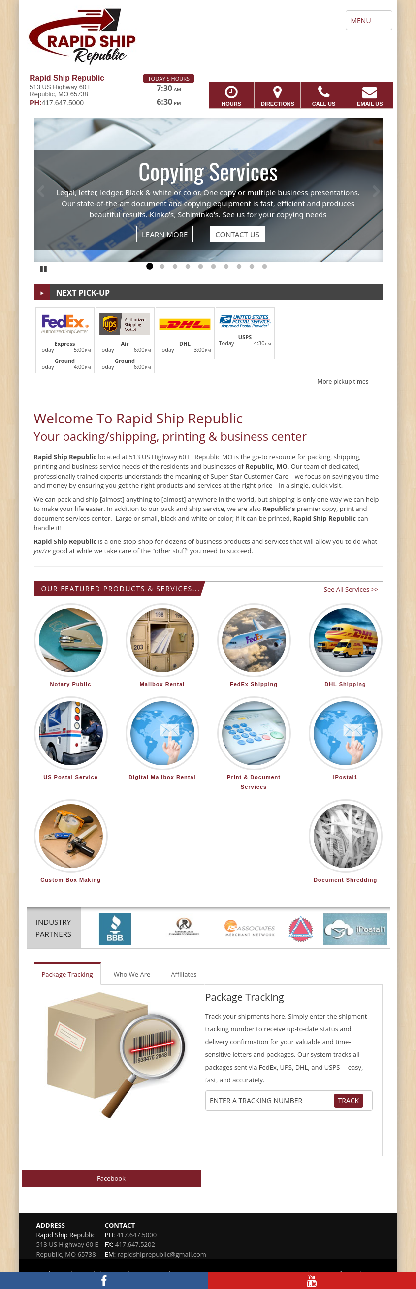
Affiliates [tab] (183, 974)
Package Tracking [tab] (67, 974)
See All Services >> (351, 589)
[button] (208, 345)
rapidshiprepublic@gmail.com (161, 1254)
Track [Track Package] (348, 1100)
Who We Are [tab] (132, 974)
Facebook (111, 1178)
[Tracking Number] (271, 1101)
